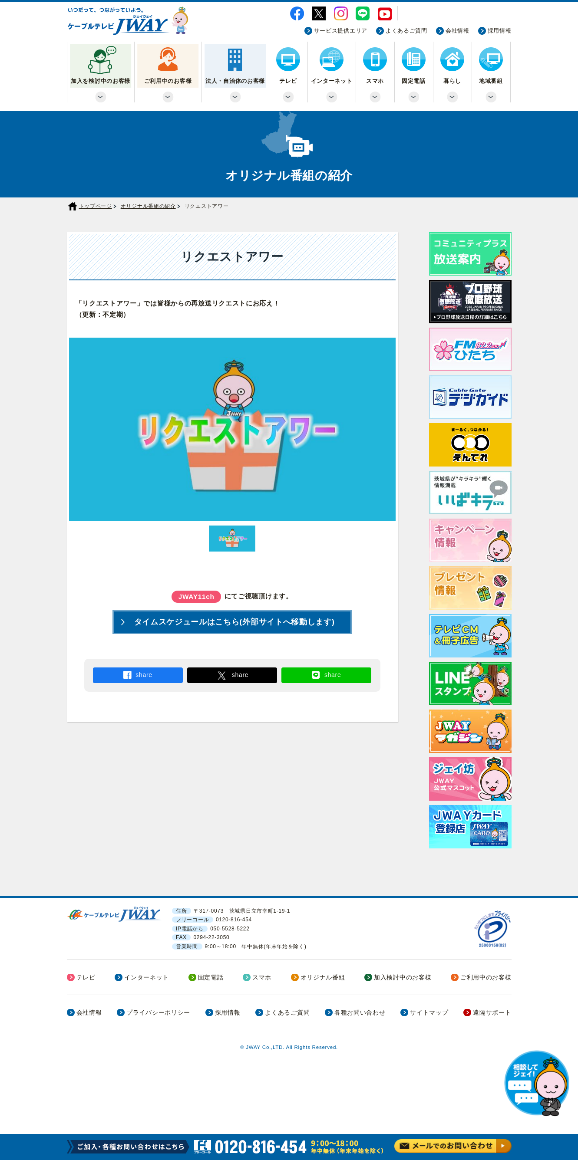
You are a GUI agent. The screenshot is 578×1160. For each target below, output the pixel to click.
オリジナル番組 (323, 977)
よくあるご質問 (406, 30)
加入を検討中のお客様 (100, 81)
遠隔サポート (492, 1012)
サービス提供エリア (340, 30)
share (143, 674)
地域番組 (491, 81)
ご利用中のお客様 (168, 81)
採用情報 (500, 30)
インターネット (332, 81)
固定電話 (414, 81)
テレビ (288, 81)
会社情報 (457, 30)
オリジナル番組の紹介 (148, 206)
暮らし (452, 81)
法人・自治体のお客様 (235, 81)
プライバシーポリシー (158, 1012)
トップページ (95, 206)
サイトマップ (429, 1012)
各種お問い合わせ (360, 1012)
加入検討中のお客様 (402, 977)
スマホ (375, 81)
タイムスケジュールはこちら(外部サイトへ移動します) (234, 622)
